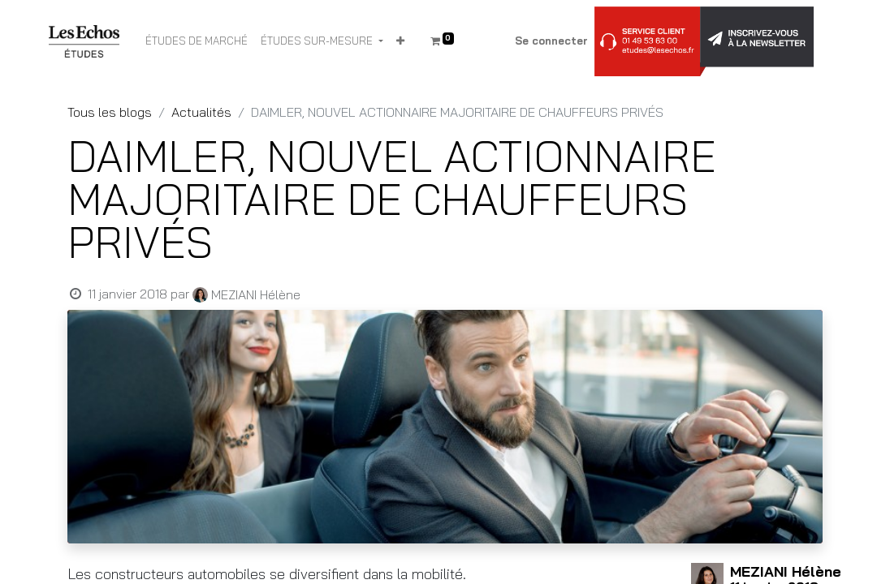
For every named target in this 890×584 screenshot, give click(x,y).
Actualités (201, 112)
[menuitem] (196, 41)
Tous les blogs (109, 112)
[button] (400, 41)
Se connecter (551, 40)
